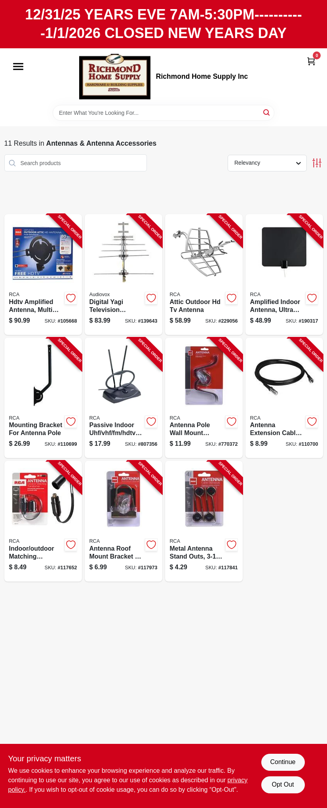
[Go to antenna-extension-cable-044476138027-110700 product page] (284, 398)
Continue (282, 762)
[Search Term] (163, 113)
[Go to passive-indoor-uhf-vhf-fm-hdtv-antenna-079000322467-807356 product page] (123, 398)
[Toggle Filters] (316, 162)
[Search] (267, 112)
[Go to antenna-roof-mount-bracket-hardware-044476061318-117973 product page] (123, 521)
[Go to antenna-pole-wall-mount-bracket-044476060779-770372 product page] (204, 398)
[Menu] (18, 66)
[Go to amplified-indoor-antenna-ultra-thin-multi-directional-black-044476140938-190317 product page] (284, 274)
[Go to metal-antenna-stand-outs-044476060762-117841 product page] (204, 521)
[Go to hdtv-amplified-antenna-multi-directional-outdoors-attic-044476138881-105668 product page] (43, 274)
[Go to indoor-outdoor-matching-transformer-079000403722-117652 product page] (43, 521)
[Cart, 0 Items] (311, 61)
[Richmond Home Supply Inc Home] (114, 76)
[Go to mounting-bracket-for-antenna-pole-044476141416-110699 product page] (43, 398)
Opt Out (283, 784)
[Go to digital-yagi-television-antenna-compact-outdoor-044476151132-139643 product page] (123, 274)
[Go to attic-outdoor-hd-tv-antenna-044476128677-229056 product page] (204, 274)
